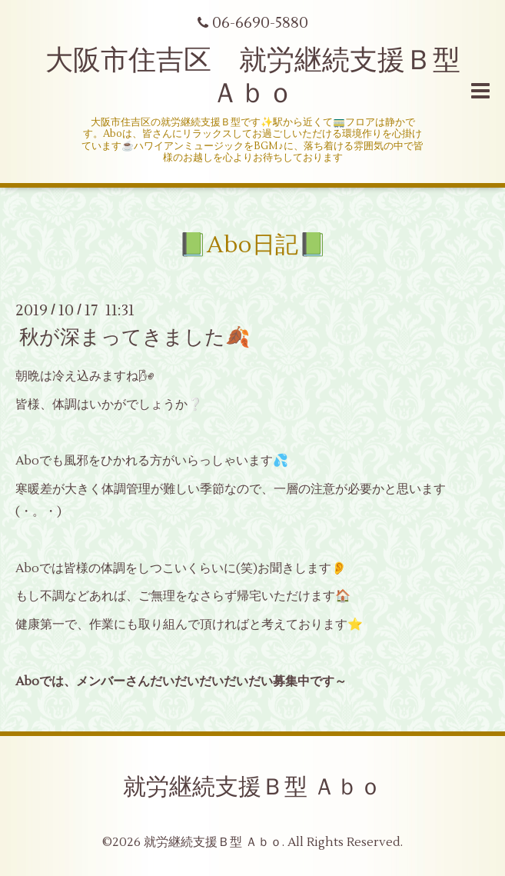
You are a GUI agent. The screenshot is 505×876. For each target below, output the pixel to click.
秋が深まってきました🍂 (134, 338)
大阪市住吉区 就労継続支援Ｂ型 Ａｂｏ (266, 77)
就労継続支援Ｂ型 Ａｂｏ (252, 787)
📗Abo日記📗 (252, 245)
